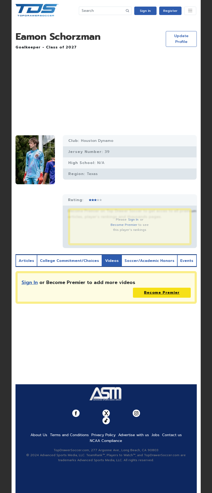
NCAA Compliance (106, 441)
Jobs (155, 435)
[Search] (101, 11)
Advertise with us (133, 435)
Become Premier (124, 224)
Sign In (145, 10)
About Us (38, 435)
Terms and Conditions (69, 435)
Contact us (172, 435)
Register (170, 10)
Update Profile (181, 38)
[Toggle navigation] (190, 11)
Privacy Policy (103, 435)
